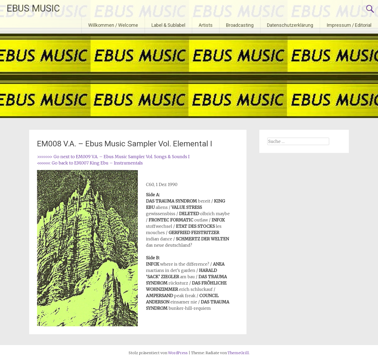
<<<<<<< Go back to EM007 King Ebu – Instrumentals (90, 163)
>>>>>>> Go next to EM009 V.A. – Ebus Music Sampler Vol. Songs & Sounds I (113, 156)
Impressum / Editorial (349, 25)
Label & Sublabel (168, 25)
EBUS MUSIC (33, 8)
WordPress (178, 352)
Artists (206, 25)
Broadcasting (240, 25)
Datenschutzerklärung (290, 25)
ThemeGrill (238, 352)
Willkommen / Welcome (113, 25)
